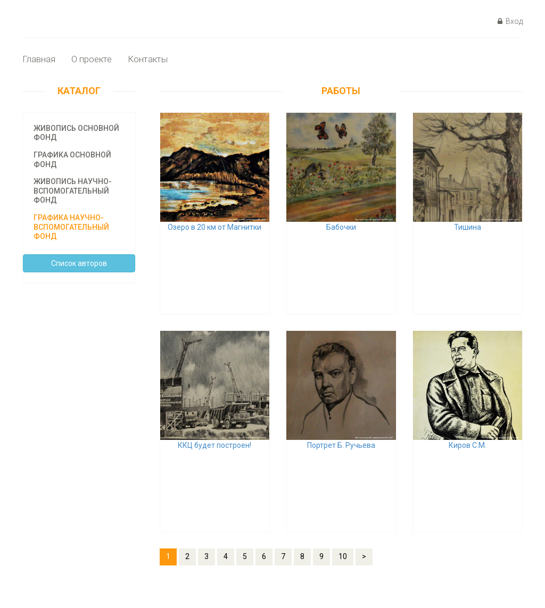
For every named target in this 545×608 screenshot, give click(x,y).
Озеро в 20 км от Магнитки (214, 227)
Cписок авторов (79, 263)
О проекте (91, 59)
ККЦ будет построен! (214, 445)
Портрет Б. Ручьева (341, 445)
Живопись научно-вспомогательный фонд (73, 190)
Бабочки (341, 227)
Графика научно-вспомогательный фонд (71, 226)
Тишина (467, 227)
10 (342, 556)
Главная (38, 59)
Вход (510, 21)
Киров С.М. (467, 445)
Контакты (148, 59)
